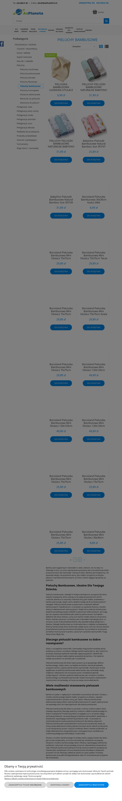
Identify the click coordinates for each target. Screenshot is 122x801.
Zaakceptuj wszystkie (91, 785)
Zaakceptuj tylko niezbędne (25, 785)
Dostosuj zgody (60, 785)
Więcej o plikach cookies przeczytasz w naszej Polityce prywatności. (31, 778)
